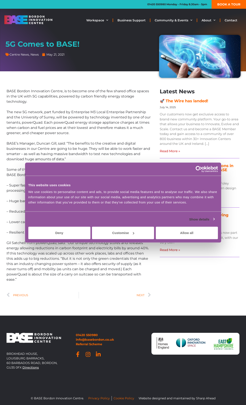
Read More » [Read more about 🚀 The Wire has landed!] (170, 151)
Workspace (97, 20)
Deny (59, 233)
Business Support (131, 20)
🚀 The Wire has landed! (184, 101)
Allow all (186, 233)
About (208, 20)
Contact (231, 20)
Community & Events (173, 20)
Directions (30, 367)
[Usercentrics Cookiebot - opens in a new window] (199, 169)
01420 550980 (156, 4)
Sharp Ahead (205, 398)
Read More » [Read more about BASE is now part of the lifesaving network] (170, 250)
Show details (199, 219)
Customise (123, 233)
